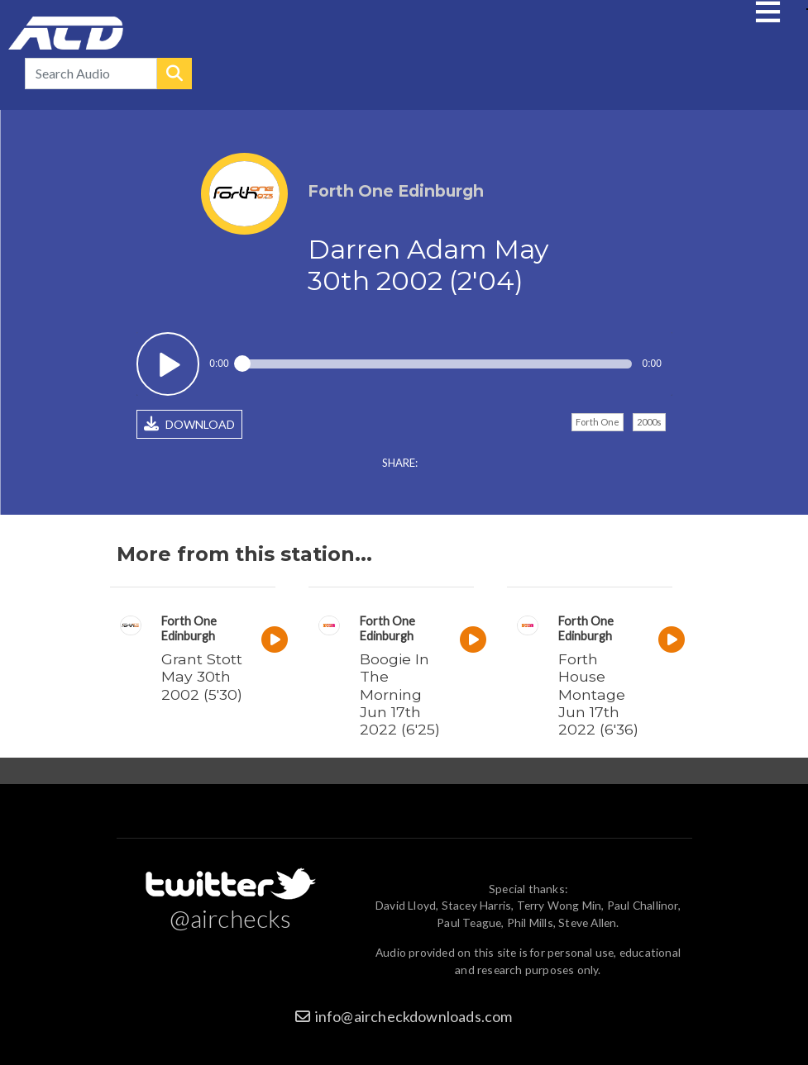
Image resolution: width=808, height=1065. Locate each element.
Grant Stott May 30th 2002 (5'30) (201, 676)
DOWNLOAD (189, 423)
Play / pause (168, 364)
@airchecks (231, 918)
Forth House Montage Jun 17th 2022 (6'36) (598, 693)
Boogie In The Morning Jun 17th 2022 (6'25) (400, 693)
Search (174, 73)
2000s (649, 421)
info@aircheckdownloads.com (414, 1016)
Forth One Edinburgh (189, 628)
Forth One (597, 421)
